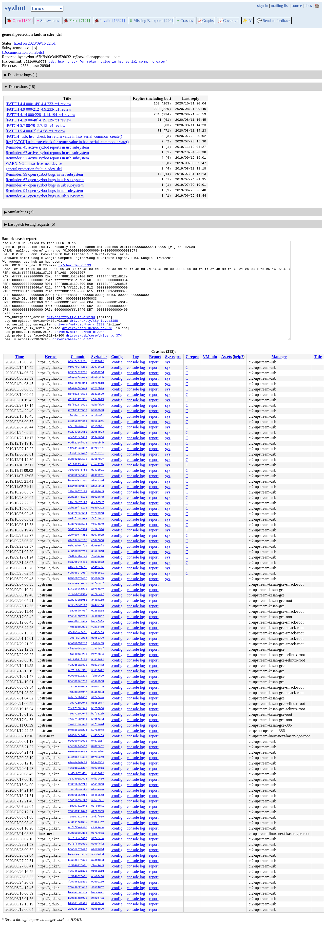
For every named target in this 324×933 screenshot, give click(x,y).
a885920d (97, 372)
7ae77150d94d (77, 703)
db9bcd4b (97, 378)
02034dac (97, 752)
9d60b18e (97, 882)
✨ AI (247, 20)
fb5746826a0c (77, 865)
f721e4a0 (97, 627)
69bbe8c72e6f (77, 567)
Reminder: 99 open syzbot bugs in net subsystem (44, 174)
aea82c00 (97, 876)
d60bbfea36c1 (77, 475)
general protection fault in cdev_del (34, 169)
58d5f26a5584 (77, 513)
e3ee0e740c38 (77, 741)
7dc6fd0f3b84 (77, 638)
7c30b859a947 (77, 692)
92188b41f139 (77, 660)
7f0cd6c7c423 (77, 416)
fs (35, 48)
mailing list (280, 5)
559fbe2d (97, 719)
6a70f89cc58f (77, 670)
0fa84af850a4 (77, 378)
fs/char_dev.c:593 (74, 270)
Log (136, 357)
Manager (279, 357)
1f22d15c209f (77, 448)
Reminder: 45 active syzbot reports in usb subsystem (47, 147)
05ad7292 (97, 508)
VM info (210, 357)
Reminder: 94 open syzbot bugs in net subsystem (44, 190)
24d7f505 (97, 817)
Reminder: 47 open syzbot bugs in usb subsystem (45, 185)
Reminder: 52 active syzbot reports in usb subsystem (47, 158)
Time (19, 357)
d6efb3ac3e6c (77, 632)
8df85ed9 (97, 757)
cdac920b (97, 464)
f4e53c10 (97, 557)
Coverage (228, 20)
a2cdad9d (97, 849)
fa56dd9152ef (77, 768)
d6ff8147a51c (77, 394)
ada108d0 (97, 784)
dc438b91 (97, 470)
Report (155, 357)
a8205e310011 (77, 584)
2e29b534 (97, 529)
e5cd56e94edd (77, 421)
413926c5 (97, 491)
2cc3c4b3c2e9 (77, 616)
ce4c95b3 (97, 681)
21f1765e (97, 654)
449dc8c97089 (77, 627)
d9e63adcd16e (77, 540)
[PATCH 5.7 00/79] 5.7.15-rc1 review (35, 125)
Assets (226, 357)
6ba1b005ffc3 (77, 643)
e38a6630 (97, 540)
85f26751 (97, 448)
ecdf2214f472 (77, 443)
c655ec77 (97, 703)
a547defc (97, 567)
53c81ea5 (97, 578)
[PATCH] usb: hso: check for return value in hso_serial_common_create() (64, 136)
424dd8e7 (97, 616)
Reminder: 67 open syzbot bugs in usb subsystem (45, 180)
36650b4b (97, 443)
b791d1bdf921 (77, 898)
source (297, 5)
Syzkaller (99, 357)
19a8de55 (97, 643)
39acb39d (97, 692)
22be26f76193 (77, 491)
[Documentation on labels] (23, 52)
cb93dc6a (97, 768)
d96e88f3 (97, 546)
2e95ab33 (97, 432)
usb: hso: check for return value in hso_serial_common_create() (108, 61)
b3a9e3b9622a (77, 893)
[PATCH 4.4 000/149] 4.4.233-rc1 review (38, 104)
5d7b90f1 (97, 416)
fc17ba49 (97, 524)
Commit (77, 357)
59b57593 (97, 410)
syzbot (15, 7)
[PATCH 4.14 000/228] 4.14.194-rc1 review (40, 115)
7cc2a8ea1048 (77, 687)
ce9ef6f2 (97, 844)
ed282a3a (97, 611)
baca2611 (97, 893)
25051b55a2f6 (77, 784)
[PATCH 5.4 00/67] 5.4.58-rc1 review (35, 131)
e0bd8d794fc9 (77, 546)
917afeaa (97, 697)
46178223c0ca (77, 464)
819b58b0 (97, 903)
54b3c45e (97, 779)
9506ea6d (97, 871)
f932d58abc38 (77, 665)
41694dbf (97, 887)
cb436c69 (97, 632)
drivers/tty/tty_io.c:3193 (71, 332)
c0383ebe (97, 828)
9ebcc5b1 (97, 800)
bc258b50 (97, 708)
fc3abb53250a (77, 594)
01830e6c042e (77, 735)
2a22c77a (97, 898)
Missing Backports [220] (151, 20)
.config (116, 362)
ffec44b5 (97, 865)
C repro (192, 357)
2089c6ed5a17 (77, 909)
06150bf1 (97, 421)
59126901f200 (77, 589)
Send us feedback (273, 20)
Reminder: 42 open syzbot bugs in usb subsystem (45, 196)
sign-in (262, 5)
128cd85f (97, 649)
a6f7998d (97, 725)
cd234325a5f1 (77, 432)
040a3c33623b (77, 730)
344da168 (97, 600)
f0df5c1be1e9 (77, 557)
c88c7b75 (97, 399)
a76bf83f (97, 459)
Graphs (205, 20)
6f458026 (97, 790)
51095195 (97, 687)
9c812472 (97, 660)
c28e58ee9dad (77, 833)
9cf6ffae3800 (77, 828)
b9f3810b (97, 714)
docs (308, 5)
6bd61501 (97, 573)
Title (318, 357)
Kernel (51, 357)
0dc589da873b (77, 681)
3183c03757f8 (77, 470)
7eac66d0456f (77, 611)
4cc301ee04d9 (77, 437)
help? (238, 357)
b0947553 (97, 762)
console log (136, 362)
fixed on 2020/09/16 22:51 (35, 43)
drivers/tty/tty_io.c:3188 (94, 337)
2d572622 (97, 361)
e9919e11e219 (77, 676)
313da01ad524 (77, 779)
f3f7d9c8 (97, 513)
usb (27, 48)
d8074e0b (97, 535)
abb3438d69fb (77, 600)
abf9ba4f (97, 584)
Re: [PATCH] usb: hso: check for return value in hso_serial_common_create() (67, 142)
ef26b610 (97, 383)
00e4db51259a (77, 622)
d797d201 (97, 475)
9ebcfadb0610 (77, 697)
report (153, 362)
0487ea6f (97, 741)
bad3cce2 (97, 562)
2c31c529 (97, 394)
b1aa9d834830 (77, 481)
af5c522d (97, 481)
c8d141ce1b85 (77, 822)
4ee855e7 (97, 502)
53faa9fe (97, 730)
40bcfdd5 (97, 405)
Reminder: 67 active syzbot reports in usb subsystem (47, 153)
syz (167, 362)
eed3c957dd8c (77, 773)
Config (117, 357)
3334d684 (97, 437)
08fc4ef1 (97, 806)
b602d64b (97, 497)
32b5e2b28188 (77, 459)
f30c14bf (97, 822)
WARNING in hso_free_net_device (34, 163)
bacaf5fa (97, 622)
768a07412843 (77, 806)
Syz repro (173, 357)
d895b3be (97, 638)
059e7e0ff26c (77, 361)
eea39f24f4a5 (77, 562)
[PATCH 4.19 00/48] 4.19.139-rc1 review (38, 120)
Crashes (185, 20)
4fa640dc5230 (77, 649)
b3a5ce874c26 (77, 849)
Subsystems (48, 20)
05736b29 (97, 388)
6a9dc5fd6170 (77, 605)
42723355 (97, 811)
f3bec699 (97, 676)
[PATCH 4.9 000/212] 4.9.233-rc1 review (38, 109)
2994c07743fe (77, 535)
